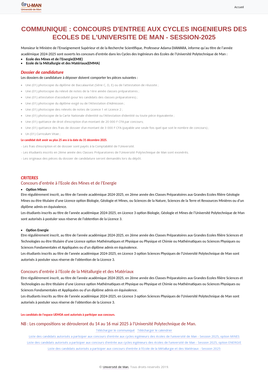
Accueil (240, 6)
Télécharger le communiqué (115, 330)
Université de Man (115, 367)
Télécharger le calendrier (154, 330)
